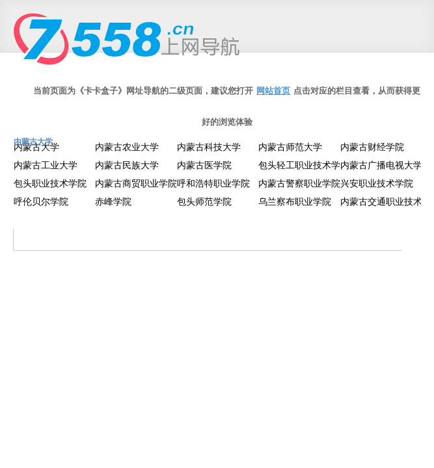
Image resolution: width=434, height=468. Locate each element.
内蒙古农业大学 (127, 147)
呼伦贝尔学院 (41, 201)
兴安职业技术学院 (376, 183)
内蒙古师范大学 (290, 147)
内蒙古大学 (36, 147)
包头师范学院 (204, 201)
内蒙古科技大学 (209, 147)
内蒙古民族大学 (127, 165)
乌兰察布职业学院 (294, 201)
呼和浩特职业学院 (213, 183)
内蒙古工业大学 (45, 165)
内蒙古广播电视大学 (381, 165)
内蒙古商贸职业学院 (136, 183)
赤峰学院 (113, 201)
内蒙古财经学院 (372, 147)
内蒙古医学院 (204, 165)
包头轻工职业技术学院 (303, 165)
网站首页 (273, 91)
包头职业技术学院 (50, 183)
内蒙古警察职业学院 (299, 183)
